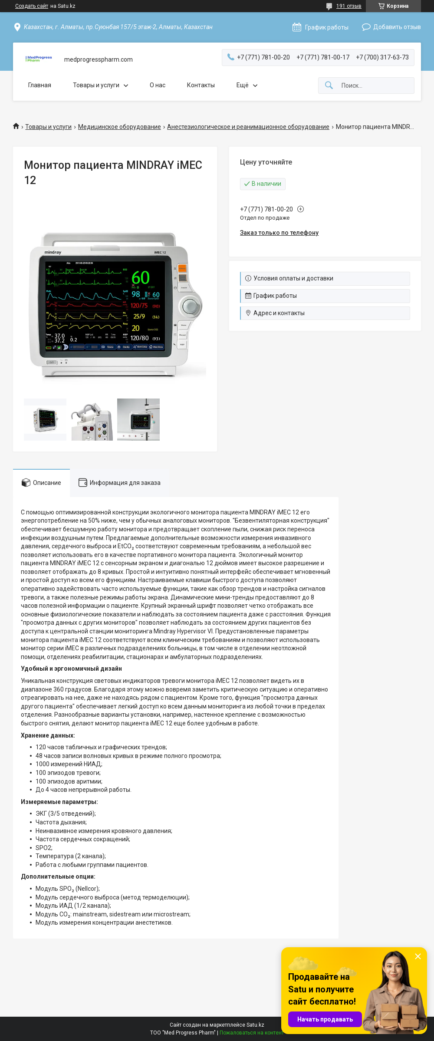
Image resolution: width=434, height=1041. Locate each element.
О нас (157, 85)
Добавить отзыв (397, 26)
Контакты (201, 85)
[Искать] (329, 85)
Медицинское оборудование (119, 126)
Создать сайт (31, 6)
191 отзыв (349, 6)
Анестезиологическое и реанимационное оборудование (248, 126)
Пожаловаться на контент (252, 1033)
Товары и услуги (96, 85)
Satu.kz (255, 1025)
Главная (39, 85)
